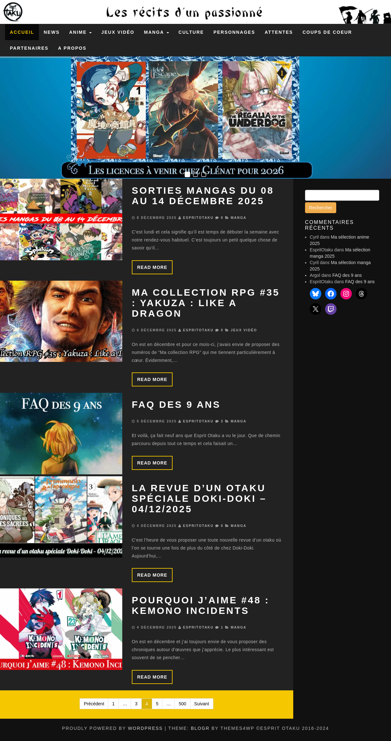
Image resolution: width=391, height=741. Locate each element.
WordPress (145, 728)
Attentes (279, 32)
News (52, 32)
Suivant (201, 703)
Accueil (22, 32)
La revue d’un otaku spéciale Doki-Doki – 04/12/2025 (199, 498)
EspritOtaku (198, 217)
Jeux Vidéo (117, 32)
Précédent (94, 703)
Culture (191, 32)
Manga (156, 32)
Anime (80, 32)
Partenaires (29, 48)
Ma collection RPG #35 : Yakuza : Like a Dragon (206, 303)
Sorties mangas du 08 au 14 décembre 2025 (203, 195)
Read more (152, 267)
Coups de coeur (327, 32)
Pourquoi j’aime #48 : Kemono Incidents (200, 605)
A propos (72, 48)
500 (182, 703)
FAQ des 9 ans (176, 404)
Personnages (234, 32)
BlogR (200, 728)
